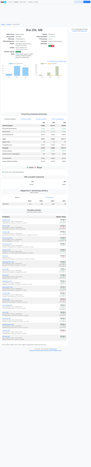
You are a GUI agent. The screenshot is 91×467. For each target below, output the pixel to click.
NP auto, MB (5, 226)
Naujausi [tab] (17, 197)
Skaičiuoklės (22, 2)
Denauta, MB (5, 232)
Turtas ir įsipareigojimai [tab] (57, 119)
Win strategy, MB (7, 305)
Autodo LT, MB (6, 250)
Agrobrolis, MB (6, 318)
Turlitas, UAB (5, 299)
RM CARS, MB (6, 336)
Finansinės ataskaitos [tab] (10, 119)
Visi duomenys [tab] (49, 197)
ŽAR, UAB (4, 256)
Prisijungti (80, 1)
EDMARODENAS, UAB (8, 262)
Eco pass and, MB (7, 238)
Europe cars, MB (6, 244)
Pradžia (3, 24)
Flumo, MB (5, 312)
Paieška (36, 2)
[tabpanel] (34, 142)
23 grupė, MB (6, 330)
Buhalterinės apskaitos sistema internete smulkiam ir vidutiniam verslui (45, 350)
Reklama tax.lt (53, 349)
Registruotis (87, 1)
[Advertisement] (16, 94)
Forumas (10, 2)
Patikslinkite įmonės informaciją (56, 61)
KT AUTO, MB (6, 293)
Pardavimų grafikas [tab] (41, 119)
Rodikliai (30, 2)
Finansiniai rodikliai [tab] (26, 119)
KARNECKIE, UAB (7, 281)
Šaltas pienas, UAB (7, 287)
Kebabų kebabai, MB (8, 324)
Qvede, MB (5, 275)
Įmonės (16, 2)
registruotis (84, 31)
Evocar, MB (5, 269)
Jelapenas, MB (6, 220)
